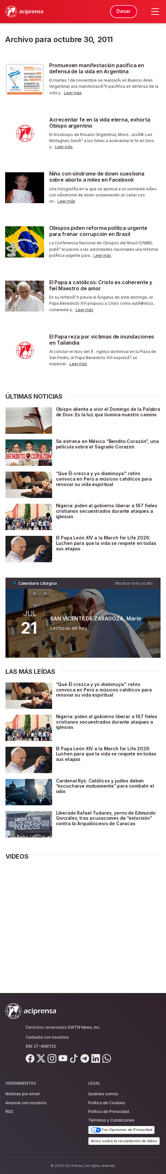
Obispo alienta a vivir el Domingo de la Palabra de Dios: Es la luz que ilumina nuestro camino (108, 411)
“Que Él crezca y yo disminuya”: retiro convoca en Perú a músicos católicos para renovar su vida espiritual (104, 479)
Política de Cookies (106, 1102)
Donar (123, 11)
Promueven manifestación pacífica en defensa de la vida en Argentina (96, 68)
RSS (9, 1111)
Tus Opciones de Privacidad (121, 1130)
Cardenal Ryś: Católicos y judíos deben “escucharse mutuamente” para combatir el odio (105, 786)
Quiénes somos (103, 1093)
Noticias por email (22, 1093)
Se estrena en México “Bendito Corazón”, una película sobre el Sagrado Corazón (107, 443)
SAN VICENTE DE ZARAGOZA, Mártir (96, 618)
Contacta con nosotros (47, 1037)
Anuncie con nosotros (26, 1102)
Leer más (73, 92)
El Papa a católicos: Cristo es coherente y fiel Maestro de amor (100, 285)
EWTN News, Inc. (84, 1027)
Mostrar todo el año (134, 583)
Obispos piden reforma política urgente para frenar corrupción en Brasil (98, 231)
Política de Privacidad (108, 1111)
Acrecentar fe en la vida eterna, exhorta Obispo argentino (99, 122)
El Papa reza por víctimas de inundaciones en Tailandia (101, 339)
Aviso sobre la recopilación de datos (124, 1141)
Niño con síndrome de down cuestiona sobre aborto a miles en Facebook (96, 176)
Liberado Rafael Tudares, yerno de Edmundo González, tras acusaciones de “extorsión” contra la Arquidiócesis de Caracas (106, 818)
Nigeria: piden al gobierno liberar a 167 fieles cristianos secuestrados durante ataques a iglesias (106, 511)
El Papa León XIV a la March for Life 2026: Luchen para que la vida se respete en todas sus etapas (106, 543)
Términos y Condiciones (111, 1120)
